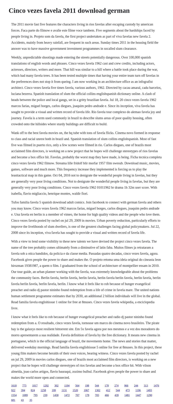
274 (117, 385)
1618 (14, 385)
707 (77, 395)
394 (23, 390)
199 (54, 390)
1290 (149, 395)
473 (128, 390)
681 (13, 400)
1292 (46, 385)
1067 (86, 390)
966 (126, 385)
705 (97, 395)
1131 (64, 390)
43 (22, 400)
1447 (138, 395)
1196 (138, 390)
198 (87, 385)
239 (45, 395)
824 (33, 390)
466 (107, 395)
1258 (43, 390)
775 (24, 385)
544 (97, 385)
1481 (127, 395)
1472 (67, 395)
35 (30, 400)
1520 (75, 390)
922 (13, 390)
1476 (156, 385)
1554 (14, 395)
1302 (97, 390)
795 (35, 395)
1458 (55, 395)
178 (107, 385)
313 (146, 385)
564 (77, 385)
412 (108, 390)
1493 (149, 390)
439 (117, 395)
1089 (25, 395)
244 (136, 385)
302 (56, 385)
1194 (66, 385)
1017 (35, 385)
